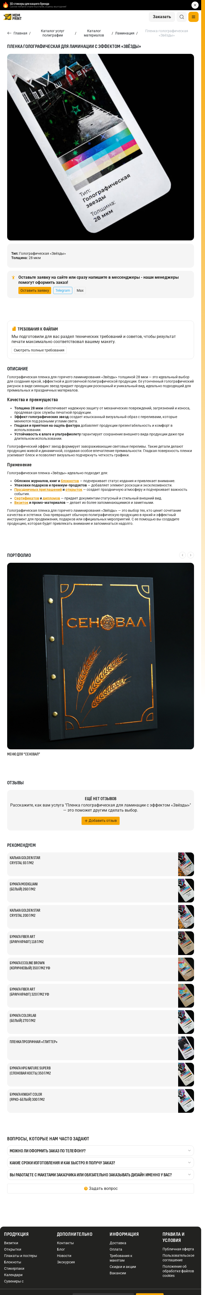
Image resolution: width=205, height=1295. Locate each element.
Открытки (12, 1249)
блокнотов (70, 481)
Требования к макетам (121, 1258)
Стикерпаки (14, 1268)
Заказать (162, 16)
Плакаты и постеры (20, 1256)
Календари (13, 1275)
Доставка (118, 1243)
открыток (73, 489)
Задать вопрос (103, 1188)
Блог (61, 1249)
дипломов (51, 498)
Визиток (21, 502)
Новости (64, 1256)
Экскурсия (66, 1262)
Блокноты (12, 1262)
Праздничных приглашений (38, 489)
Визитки (11, 1243)
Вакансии (118, 1273)
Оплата (116, 1249)
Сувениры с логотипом (14, 1283)
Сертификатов (26, 498)
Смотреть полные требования (39, 350)
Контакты (65, 1243)
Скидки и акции (123, 1267)
